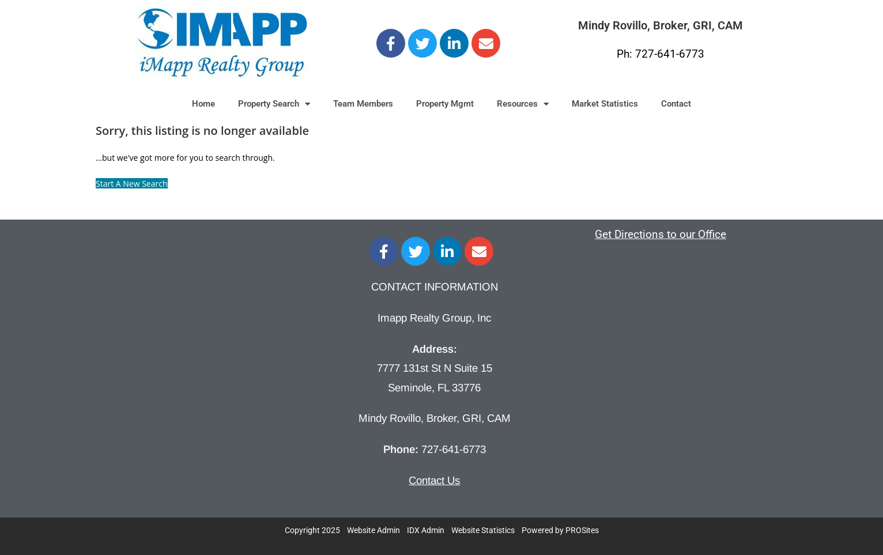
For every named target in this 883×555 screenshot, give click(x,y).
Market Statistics (605, 104)
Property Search (274, 104)
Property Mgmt (445, 104)
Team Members (363, 104)
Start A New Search (132, 183)
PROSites (582, 530)
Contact (676, 104)
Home (203, 104)
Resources (523, 104)
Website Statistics (483, 530)
